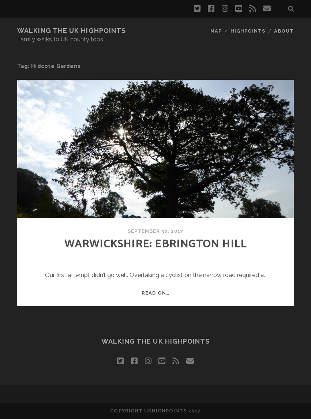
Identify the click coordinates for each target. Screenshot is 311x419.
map (216, 31)
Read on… (155, 293)
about (284, 31)
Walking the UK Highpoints (71, 30)
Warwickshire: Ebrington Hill (155, 244)
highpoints (248, 31)
